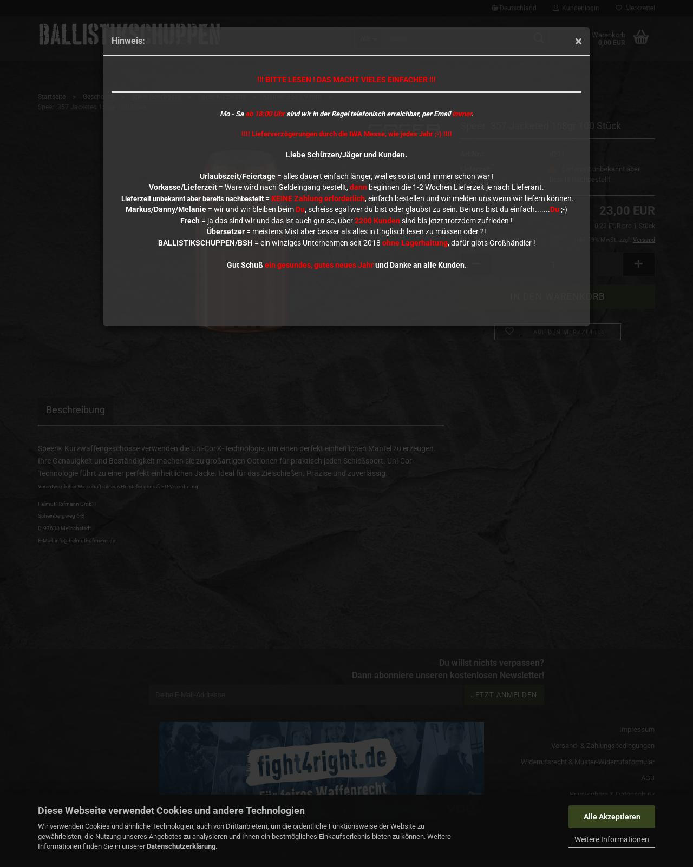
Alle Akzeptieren (612, 816)
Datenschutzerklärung (181, 846)
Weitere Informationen (611, 839)
